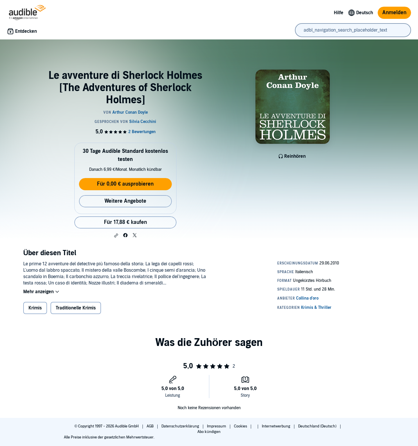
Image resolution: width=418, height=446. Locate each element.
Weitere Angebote (125, 201)
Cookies (241, 426)
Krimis (35, 308)
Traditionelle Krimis (76, 308)
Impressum (217, 426)
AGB (150, 426)
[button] (116, 235)
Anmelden (394, 13)
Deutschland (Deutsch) (317, 426)
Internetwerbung (276, 426)
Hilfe (338, 13)
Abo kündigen (208, 431)
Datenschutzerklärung (180, 426)
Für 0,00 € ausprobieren (125, 184)
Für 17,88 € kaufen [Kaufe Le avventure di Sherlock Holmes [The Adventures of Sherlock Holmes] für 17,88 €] (125, 222)
